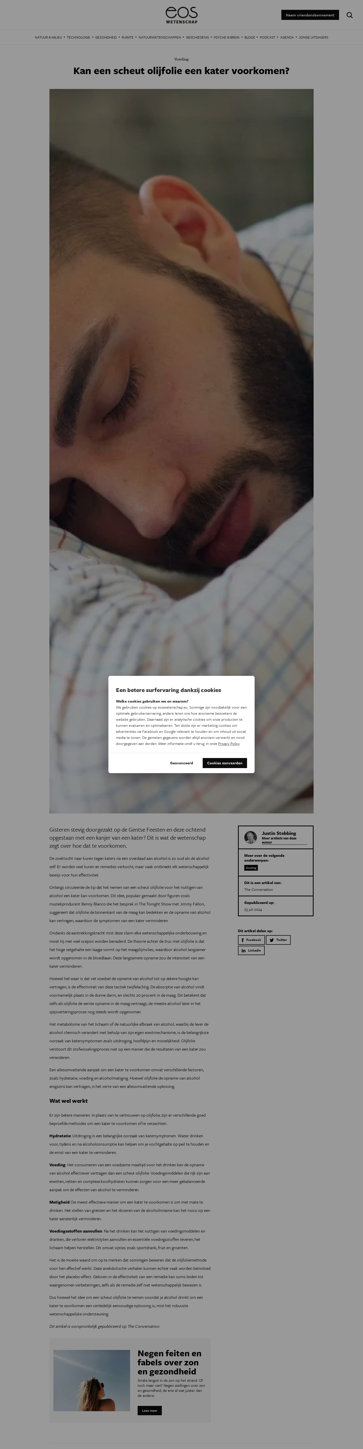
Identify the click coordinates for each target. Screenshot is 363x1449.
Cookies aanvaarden (225, 763)
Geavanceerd (181, 763)
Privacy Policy (228, 743)
